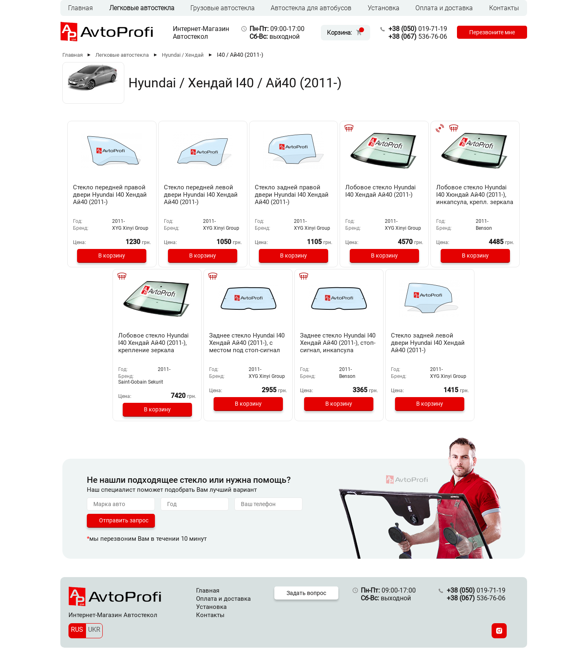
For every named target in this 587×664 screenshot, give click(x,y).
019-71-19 (417, 29)
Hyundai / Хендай (183, 55)
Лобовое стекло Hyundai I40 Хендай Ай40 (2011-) (380, 191)
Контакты (504, 8)
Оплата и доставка (444, 8)
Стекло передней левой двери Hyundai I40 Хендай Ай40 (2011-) (202, 195)
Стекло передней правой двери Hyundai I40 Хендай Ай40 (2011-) (112, 195)
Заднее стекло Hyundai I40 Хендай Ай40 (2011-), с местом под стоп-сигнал (247, 343)
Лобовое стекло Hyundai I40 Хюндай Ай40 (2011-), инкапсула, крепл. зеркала (473, 195)
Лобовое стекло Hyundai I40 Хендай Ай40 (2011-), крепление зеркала (155, 343)
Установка (383, 8)
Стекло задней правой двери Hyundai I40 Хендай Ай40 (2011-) (292, 195)
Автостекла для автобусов (311, 8)
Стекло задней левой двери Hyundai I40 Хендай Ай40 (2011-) (427, 343)
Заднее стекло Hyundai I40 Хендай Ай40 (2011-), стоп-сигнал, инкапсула (337, 343)
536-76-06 (417, 36)
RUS (77, 629)
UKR (94, 629)
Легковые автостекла (141, 8)
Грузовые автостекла (222, 8)
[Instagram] (499, 630)
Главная (80, 8)
